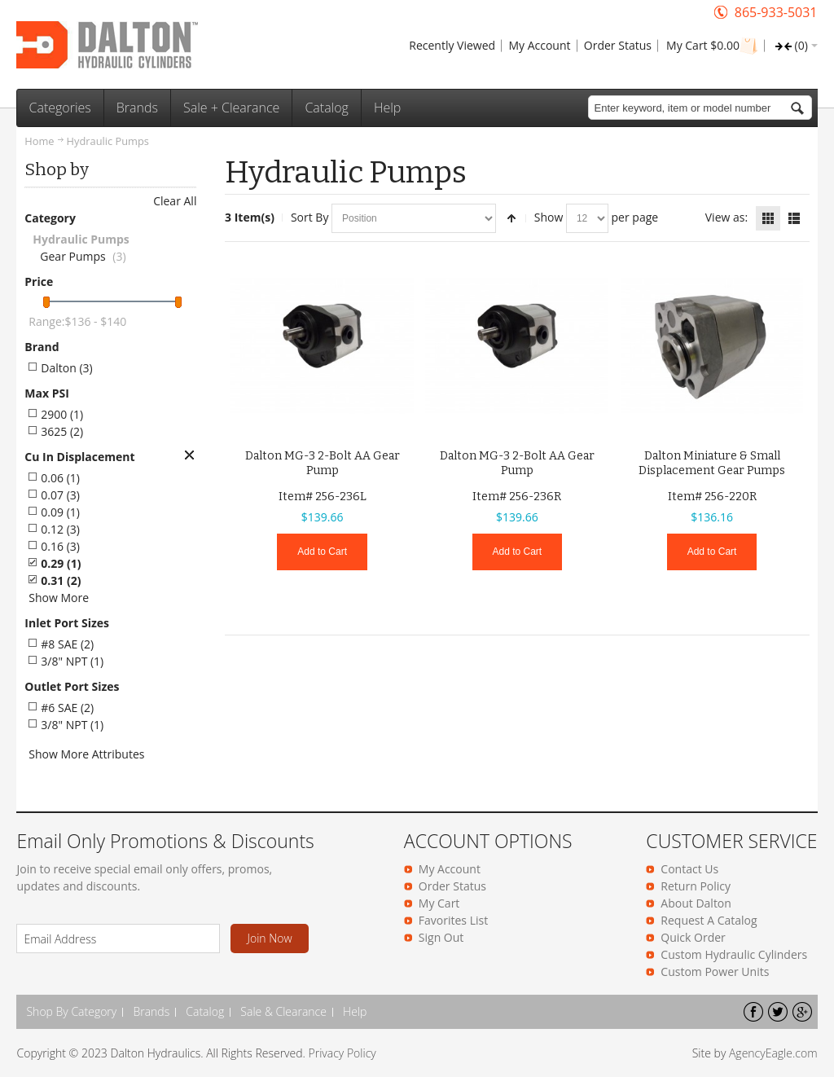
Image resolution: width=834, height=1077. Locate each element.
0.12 (60, 529)
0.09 (60, 512)
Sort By (310, 217)
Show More (59, 597)
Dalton (66, 368)
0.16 (60, 546)
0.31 (61, 580)
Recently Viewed (452, 45)
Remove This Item (189, 455)
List (794, 218)
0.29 (61, 563)
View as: (726, 217)
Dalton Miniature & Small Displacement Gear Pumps (712, 463)
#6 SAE (67, 707)
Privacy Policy (342, 1053)
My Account (539, 45)
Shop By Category (71, 1011)
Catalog (205, 1011)
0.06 (60, 478)
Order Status (618, 45)
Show (549, 217)
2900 (62, 414)
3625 (62, 431)
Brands (151, 1011)
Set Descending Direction (511, 218)
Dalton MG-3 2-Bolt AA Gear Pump (322, 463)
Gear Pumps (72, 256)
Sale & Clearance (283, 1011)
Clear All (174, 201)
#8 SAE (67, 644)
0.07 (60, 495)
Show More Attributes (86, 754)
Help (355, 1011)
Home (39, 141)
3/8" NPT (72, 661)
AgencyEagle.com (773, 1053)
